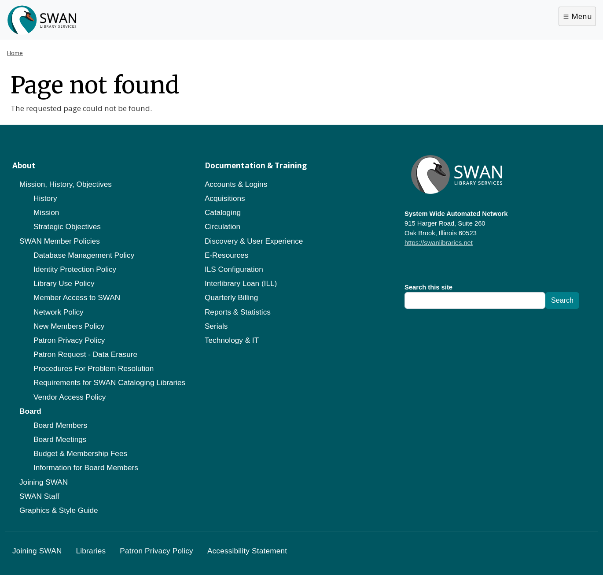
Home (15, 53)
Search (562, 300)
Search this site (428, 287)
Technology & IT (232, 340)
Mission (46, 212)
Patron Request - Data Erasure (85, 354)
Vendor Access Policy (69, 397)
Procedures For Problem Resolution (93, 368)
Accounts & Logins (236, 184)
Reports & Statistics (238, 312)
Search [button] (580, 19)
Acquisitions (225, 198)
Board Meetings (59, 439)
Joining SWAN (43, 482)
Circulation (222, 226)
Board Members (60, 425)
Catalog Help (220, 19)
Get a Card (160, 19)
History (45, 198)
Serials (216, 326)
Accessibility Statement (247, 550)
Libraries (108, 19)
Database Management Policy (83, 255)
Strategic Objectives (67, 226)
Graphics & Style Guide (58, 510)
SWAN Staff (39, 496)
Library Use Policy (64, 283)
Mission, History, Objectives (65, 184)
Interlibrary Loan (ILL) (241, 283)
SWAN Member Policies (59, 241)
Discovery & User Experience (254, 241)
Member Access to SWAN (76, 297)
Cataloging (223, 212)
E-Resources (226, 255)
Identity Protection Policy (74, 269)
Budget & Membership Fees (80, 453)
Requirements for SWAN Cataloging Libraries (109, 382)
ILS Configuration (234, 269)
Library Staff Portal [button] (517, 20)
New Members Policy (68, 326)
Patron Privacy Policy (69, 340)
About (272, 19)
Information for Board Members (85, 467)
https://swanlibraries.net (438, 242)
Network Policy (58, 312)
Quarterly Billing (231, 297)
